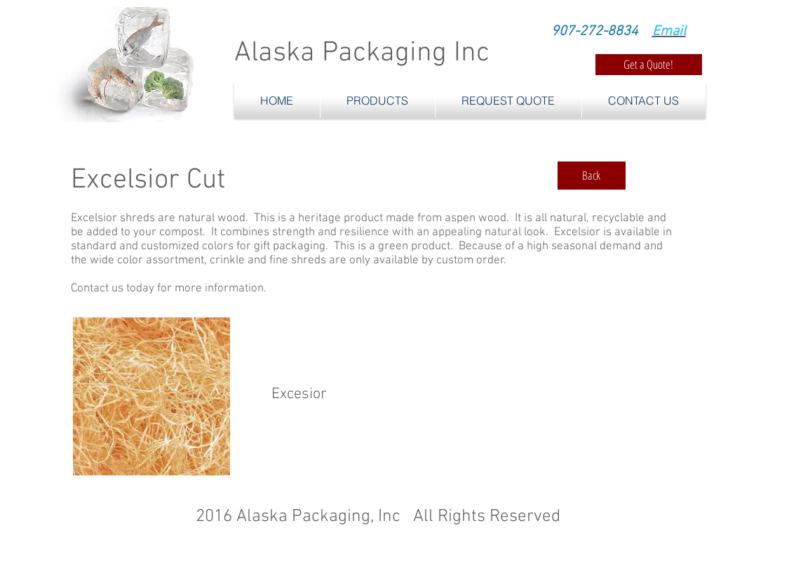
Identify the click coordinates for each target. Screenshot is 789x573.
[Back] (592, 176)
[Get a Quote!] (648, 64)
